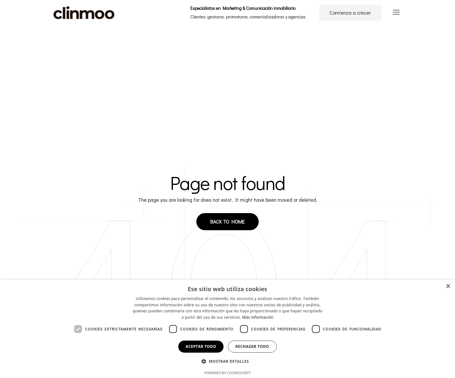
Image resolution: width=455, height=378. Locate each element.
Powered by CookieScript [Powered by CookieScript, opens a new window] (227, 372)
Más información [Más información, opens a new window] (257, 317)
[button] (227, 361)
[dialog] (227, 329)
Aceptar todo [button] (201, 346)
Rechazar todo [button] (252, 346)
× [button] (448, 286)
